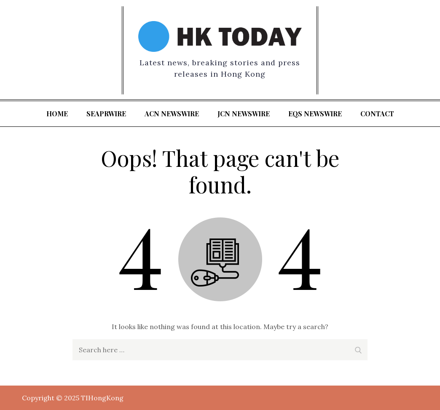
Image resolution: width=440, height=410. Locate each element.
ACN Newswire (172, 113)
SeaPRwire (106, 113)
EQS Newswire (315, 113)
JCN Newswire (243, 113)
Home (57, 113)
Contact (377, 113)
